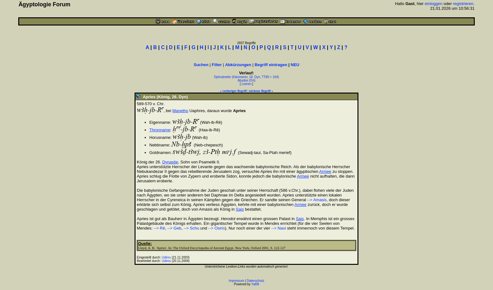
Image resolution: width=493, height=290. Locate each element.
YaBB (255, 284)
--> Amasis (317, 199)
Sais (240, 209)
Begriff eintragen (271, 64)
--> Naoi (278, 228)
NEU (295, 64)
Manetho (180, 110)
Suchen (201, 64)
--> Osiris (216, 228)
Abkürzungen (238, 64)
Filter (217, 64)
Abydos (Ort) (247, 80)
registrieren (463, 3)
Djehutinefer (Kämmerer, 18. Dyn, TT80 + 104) (246, 77)
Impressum (236, 280)
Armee (325, 171)
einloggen (433, 3)
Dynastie (170, 162)
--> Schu (191, 228)
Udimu (166, 257)
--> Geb (174, 228)
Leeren (246, 84)
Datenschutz (255, 280)
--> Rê (159, 228)
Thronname (159, 130)
